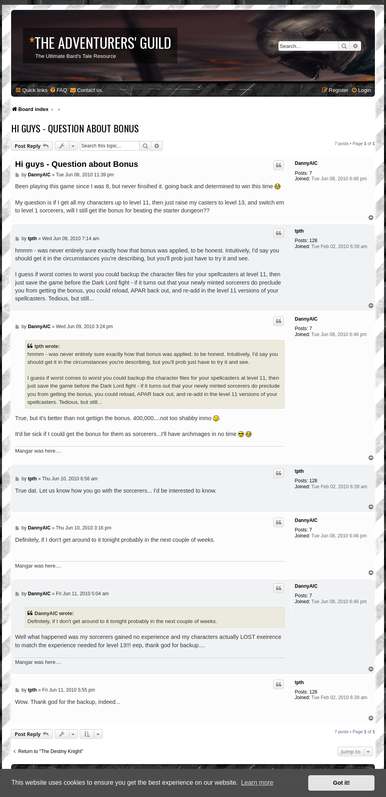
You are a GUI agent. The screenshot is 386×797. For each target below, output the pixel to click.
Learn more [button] (257, 782)
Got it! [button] (341, 783)
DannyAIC (306, 163)
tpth (299, 231)
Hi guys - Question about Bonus (75, 128)
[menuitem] (58, 90)
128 (313, 240)
